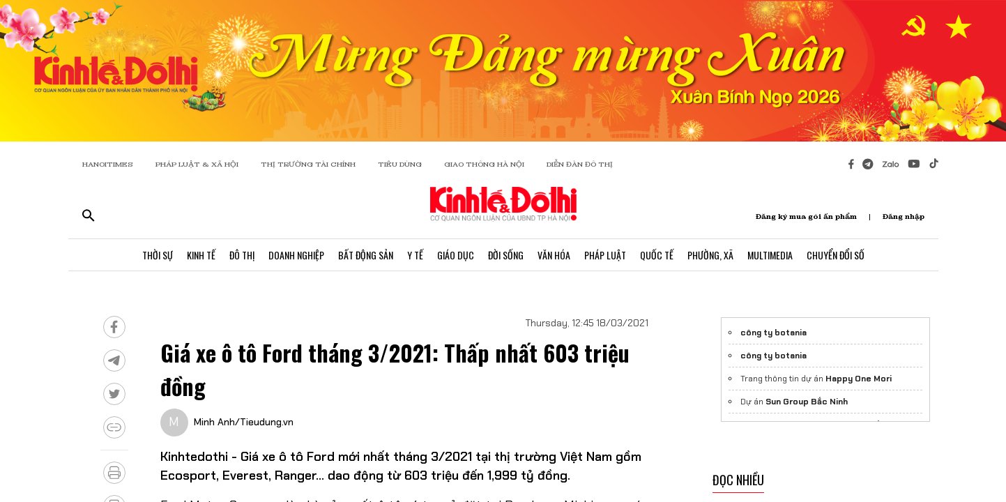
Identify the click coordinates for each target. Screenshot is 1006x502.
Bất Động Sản (365, 255)
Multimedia (770, 255)
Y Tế (415, 255)
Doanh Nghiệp (296, 255)
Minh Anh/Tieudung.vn (244, 422)
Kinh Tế (201, 255)
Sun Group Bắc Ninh (806, 401)
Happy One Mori (858, 378)
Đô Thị (241, 255)
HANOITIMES (107, 164)
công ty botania (773, 332)
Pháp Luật (605, 255)
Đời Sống (506, 255)
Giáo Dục (455, 255)
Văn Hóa (554, 255)
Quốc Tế (656, 255)
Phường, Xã (710, 255)
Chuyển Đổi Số (835, 255)
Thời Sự (157, 255)
